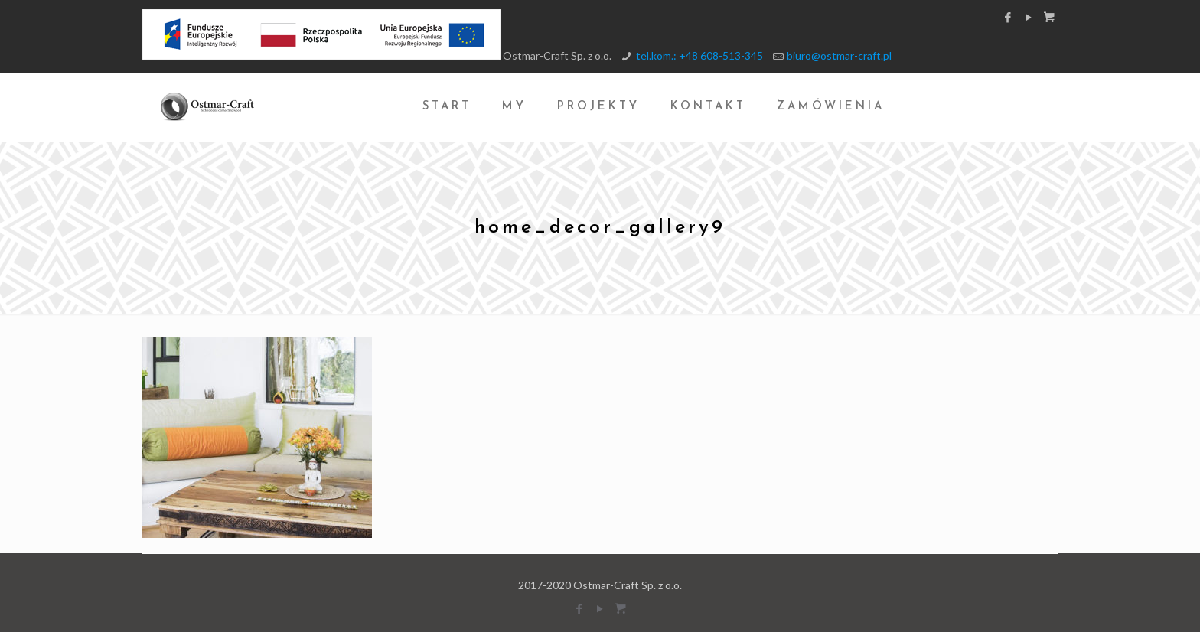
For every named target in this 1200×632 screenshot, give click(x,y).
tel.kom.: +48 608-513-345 (699, 55)
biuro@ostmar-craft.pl (839, 55)
